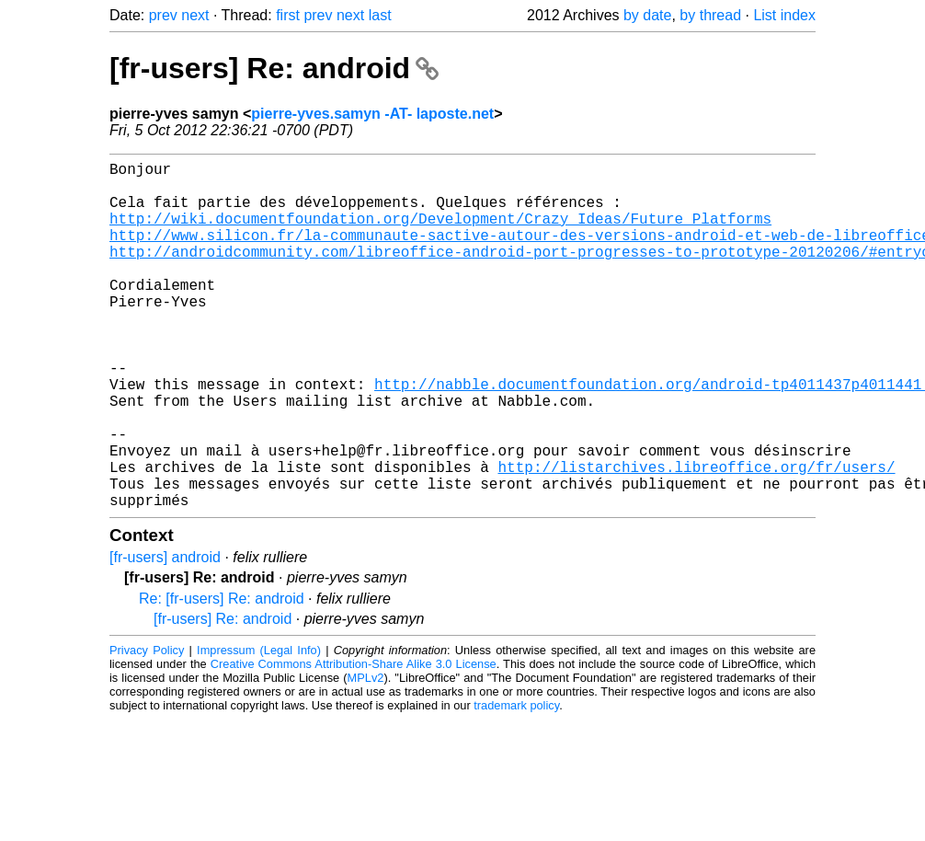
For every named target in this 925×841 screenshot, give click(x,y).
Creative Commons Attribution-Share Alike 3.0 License (354, 741)
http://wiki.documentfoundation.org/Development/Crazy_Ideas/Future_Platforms (440, 233)
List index (784, 15)
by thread (710, 15)
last (380, 15)
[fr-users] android (165, 634)
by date (647, 15)
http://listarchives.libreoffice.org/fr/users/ (696, 536)
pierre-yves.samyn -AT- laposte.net (372, 113)
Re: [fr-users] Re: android (221, 676)
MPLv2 (366, 755)
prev (163, 15)
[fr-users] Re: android (274, 68)
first (288, 15)
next (195, 15)
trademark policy (516, 782)
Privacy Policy (146, 727)
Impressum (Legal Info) (259, 727)
